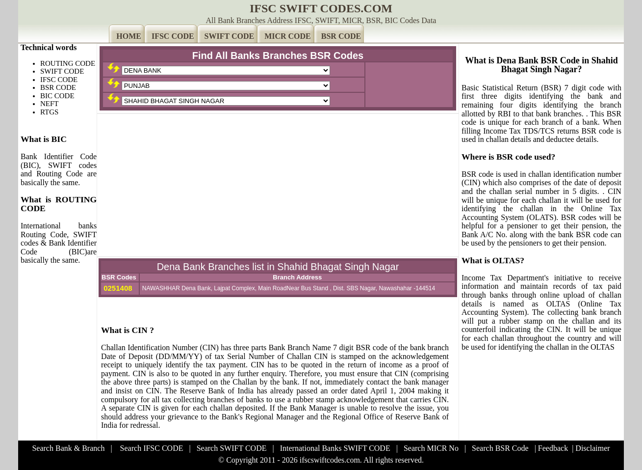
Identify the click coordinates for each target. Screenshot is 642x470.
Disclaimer (592, 448)
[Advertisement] (278, 185)
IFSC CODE (173, 36)
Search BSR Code (500, 448)
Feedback (553, 448)
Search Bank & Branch (68, 448)
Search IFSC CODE (151, 448)
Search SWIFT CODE (232, 448)
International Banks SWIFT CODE (335, 448)
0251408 (117, 288)
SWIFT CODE (230, 36)
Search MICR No (431, 448)
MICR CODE (287, 36)
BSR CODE (341, 36)
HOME (128, 36)
